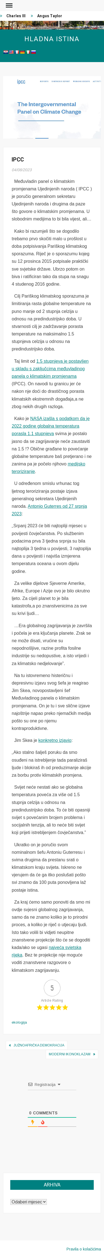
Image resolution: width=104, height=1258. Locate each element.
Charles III (16, 16)
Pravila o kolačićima (84, 1249)
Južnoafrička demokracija (39, 1045)
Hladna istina (52, 39)
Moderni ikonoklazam (69, 1054)
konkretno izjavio (54, 740)
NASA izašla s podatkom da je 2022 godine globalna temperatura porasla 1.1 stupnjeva (51, 426)
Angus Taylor (49, 16)
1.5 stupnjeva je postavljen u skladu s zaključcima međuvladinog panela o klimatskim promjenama (50, 369)
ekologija (19, 1022)
